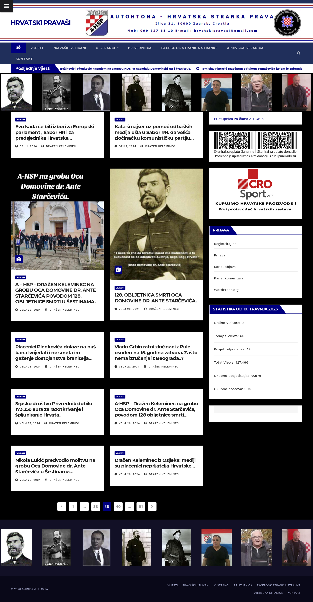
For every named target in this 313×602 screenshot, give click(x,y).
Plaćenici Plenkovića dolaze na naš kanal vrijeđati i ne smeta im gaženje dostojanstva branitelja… (55, 352)
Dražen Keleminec (58, 146)
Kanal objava (225, 267)
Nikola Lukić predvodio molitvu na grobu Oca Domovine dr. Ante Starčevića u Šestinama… (55, 466)
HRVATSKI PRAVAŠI (40, 23)
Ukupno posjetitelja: (232, 376)
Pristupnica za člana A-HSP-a (239, 119)
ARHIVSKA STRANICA (245, 48)
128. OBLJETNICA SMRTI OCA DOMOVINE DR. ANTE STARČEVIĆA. (156, 297)
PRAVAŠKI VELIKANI (69, 48)
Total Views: (225, 362)
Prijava (219, 255)
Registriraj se (225, 244)
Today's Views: (227, 336)
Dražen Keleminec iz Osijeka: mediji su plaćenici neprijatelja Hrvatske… (155, 463)
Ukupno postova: (229, 389)
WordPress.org (226, 290)
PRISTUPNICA (140, 48)
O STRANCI (107, 48)
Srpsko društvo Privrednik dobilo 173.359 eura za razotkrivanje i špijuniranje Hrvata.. (53, 409)
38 (95, 506)
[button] (298, 53)
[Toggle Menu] (6, 6)
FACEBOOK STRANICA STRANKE (189, 48)
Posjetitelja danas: (230, 349)
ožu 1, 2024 (28, 146)
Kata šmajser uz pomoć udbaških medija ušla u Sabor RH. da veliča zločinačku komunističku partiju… (154, 132)
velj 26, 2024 (129, 423)
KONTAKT (24, 59)
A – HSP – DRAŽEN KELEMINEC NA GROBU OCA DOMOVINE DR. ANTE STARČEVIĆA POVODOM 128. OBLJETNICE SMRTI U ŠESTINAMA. (55, 293)
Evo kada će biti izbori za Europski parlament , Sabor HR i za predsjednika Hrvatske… (54, 132)
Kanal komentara (228, 278)
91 (141, 506)
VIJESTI (36, 48)
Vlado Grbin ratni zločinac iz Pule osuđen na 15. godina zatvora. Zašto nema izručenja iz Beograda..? (156, 352)
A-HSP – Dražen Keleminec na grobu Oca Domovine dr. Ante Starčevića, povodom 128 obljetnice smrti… (156, 409)
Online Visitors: (227, 323)
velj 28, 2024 (30, 309)
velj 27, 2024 (129, 366)
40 (118, 506)
